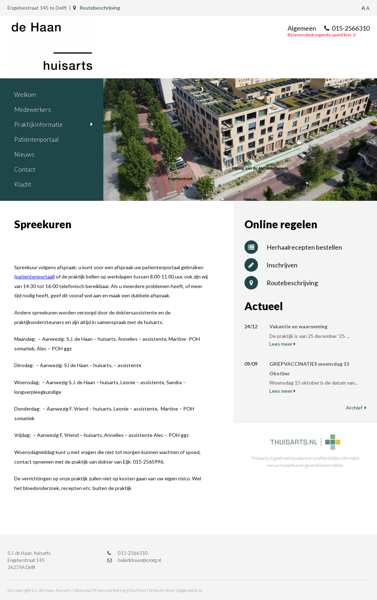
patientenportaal (34, 276)
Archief (356, 408)
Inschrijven (271, 265)
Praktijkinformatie (38, 124)
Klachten (137, 590)
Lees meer (282, 344)
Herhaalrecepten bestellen (293, 247)
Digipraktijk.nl (189, 590)
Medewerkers (32, 109)
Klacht (22, 184)
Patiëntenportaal (36, 139)
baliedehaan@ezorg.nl (134, 560)
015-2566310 (347, 28)
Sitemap (82, 590)
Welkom (25, 94)
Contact (24, 169)
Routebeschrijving (96, 8)
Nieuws (24, 154)
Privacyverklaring (109, 590)
